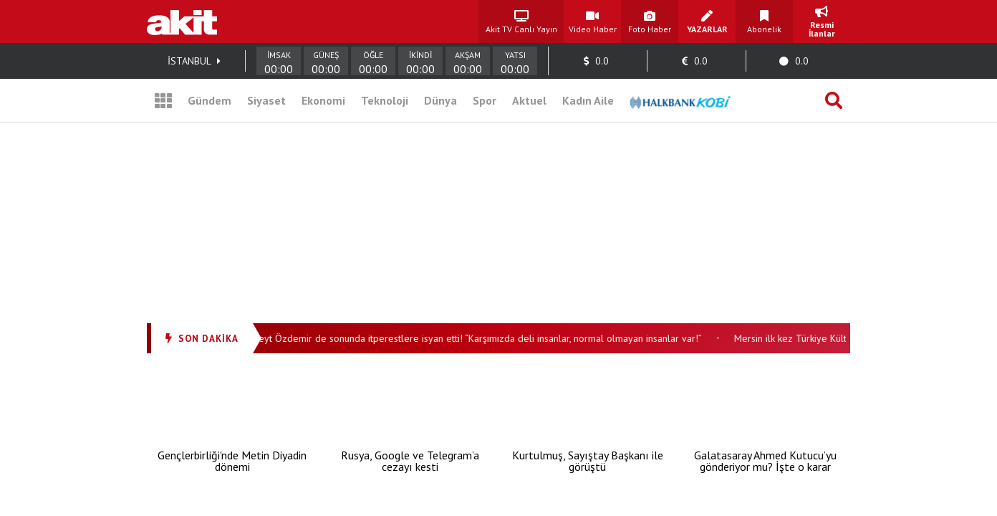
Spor (484, 100)
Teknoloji (384, 100)
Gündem (209, 100)
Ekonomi (323, 100)
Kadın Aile (588, 100)
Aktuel (529, 100)
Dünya (440, 100)
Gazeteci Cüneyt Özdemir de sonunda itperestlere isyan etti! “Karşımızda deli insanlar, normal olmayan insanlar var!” (463, 338)
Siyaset (266, 100)
